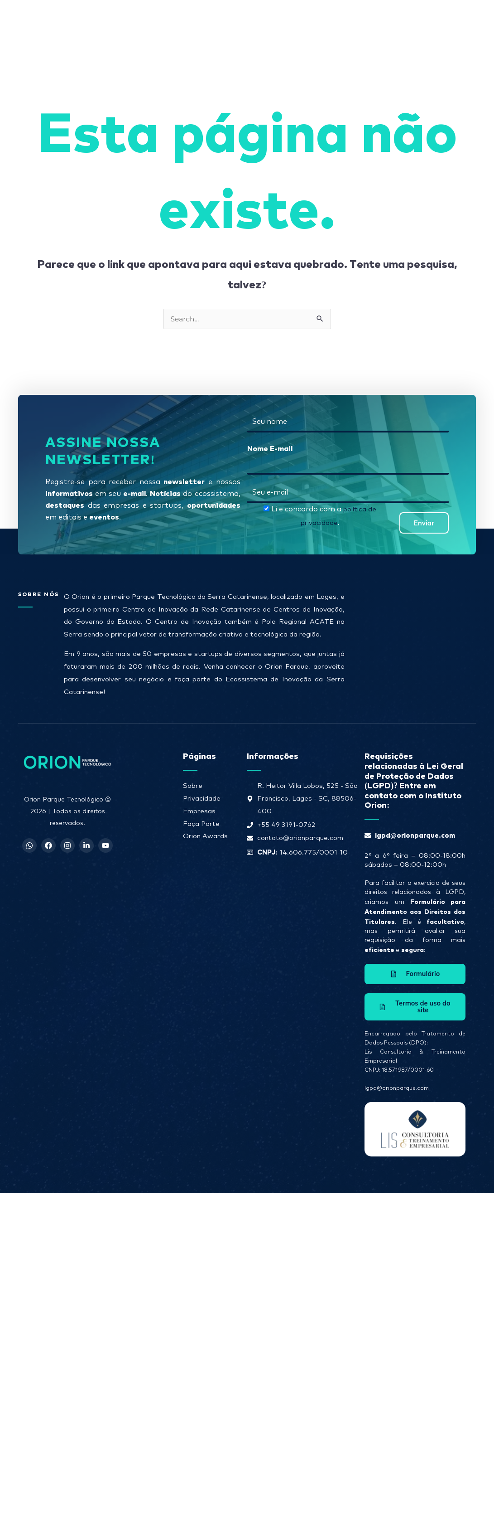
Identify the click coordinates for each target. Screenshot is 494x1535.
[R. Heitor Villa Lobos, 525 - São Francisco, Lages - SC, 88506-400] (412, 636)
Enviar (424, 523)
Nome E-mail (270, 448)
